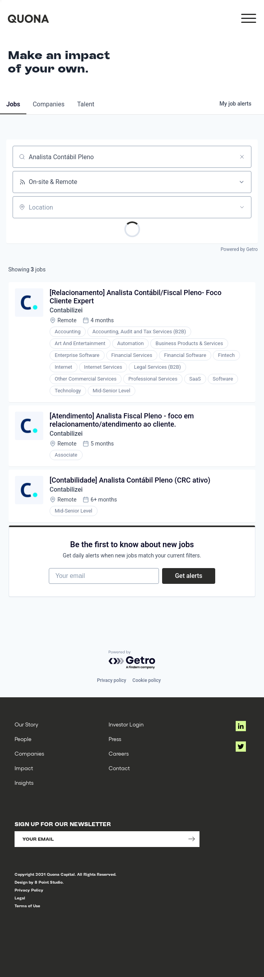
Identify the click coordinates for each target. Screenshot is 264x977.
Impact (24, 768)
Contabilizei (66, 310)
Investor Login (126, 724)
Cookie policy (147, 680)
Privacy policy (111, 680)
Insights (24, 782)
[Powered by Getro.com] (132, 660)
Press (115, 739)
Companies (29, 753)
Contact (119, 768)
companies (49, 104)
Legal (20, 898)
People (23, 739)
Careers (119, 753)
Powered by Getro (239, 249)
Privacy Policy (29, 890)
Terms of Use (27, 906)
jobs (13, 104)
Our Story (26, 724)
